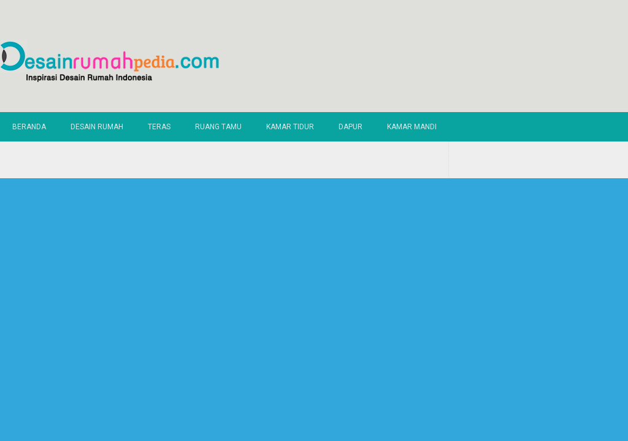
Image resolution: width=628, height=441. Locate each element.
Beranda (29, 127)
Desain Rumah (97, 127)
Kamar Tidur (290, 127)
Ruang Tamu (218, 127)
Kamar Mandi (412, 127)
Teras (159, 127)
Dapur (350, 127)
